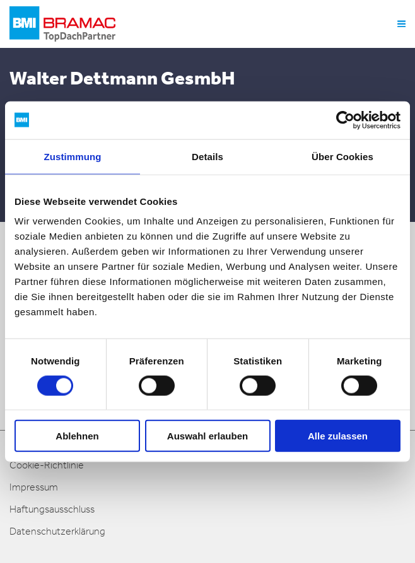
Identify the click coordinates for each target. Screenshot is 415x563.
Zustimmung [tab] (73, 156)
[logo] (62, 24)
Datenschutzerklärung (57, 531)
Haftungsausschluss (52, 509)
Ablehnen (77, 436)
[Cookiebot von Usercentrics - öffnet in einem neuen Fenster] (345, 119)
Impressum (33, 487)
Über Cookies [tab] (342, 156)
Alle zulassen (338, 436)
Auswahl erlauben (207, 436)
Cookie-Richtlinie (46, 465)
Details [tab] (207, 156)
